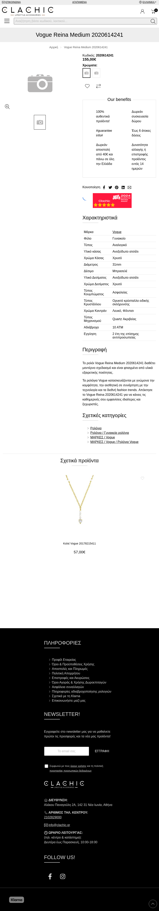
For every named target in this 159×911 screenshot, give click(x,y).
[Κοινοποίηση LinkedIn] (123, 187)
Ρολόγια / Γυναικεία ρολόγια (109, 432)
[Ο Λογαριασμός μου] (142, 11)
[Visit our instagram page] (63, 877)
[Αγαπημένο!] (88, 86)
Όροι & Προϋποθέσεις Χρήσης (73, 664)
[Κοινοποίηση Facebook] (104, 187)
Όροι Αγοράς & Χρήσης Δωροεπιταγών (79, 682)
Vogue (117, 232)
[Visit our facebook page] (50, 877)
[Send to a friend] (129, 187)
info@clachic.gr (59, 825)
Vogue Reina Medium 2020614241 (86, 47)
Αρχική (53, 47)
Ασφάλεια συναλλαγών (68, 687)
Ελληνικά (149, 2)
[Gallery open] (7, 106)
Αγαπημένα (79, 2)
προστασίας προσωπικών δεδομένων (71, 770)
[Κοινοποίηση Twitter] (111, 187)
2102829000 (53, 817)
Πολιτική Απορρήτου (66, 673)
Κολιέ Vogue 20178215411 (79, 543)
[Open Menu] (7, 21)
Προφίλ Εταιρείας (64, 659)
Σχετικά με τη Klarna (66, 696)
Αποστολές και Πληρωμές (70, 668)
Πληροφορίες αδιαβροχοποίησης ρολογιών (82, 691)
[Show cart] (153, 11)
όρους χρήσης (78, 765)
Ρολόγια (96, 428)
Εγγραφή (102, 751)
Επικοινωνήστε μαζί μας (69, 700)
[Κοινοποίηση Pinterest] (117, 187)
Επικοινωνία (13, 2)
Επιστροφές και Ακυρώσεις (71, 678)
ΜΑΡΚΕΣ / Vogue (102, 437)
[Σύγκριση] (99, 86)
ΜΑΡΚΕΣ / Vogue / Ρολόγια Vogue (114, 442)
